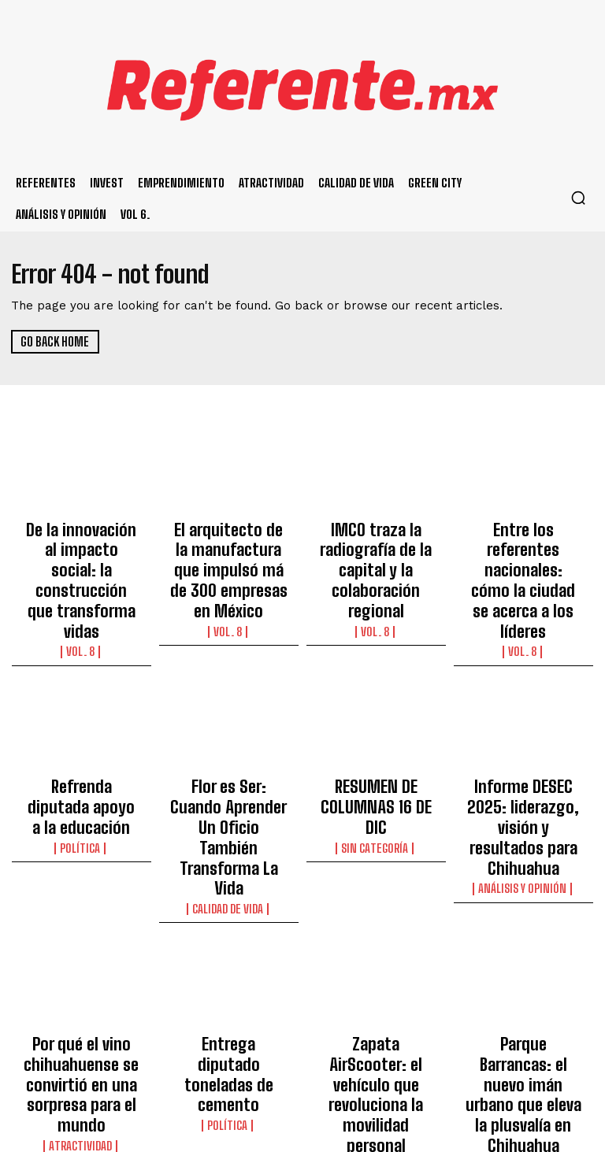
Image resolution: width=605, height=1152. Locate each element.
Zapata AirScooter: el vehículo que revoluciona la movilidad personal (376, 930)
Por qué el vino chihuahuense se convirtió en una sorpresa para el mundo (81, 937)
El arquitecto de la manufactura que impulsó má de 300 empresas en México (229, 548)
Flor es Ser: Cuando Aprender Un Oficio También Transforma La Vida (228, 739)
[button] (578, 197)
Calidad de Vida (228, 777)
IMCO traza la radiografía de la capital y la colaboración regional (376, 548)
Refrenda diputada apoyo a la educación (81, 725)
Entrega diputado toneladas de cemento (228, 916)
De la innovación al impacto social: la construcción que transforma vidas (81, 548)
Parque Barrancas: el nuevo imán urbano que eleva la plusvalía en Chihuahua (523, 930)
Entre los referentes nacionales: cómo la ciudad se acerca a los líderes (523, 548)
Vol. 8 (81, 585)
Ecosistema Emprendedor (376, 974)
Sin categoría (376, 748)
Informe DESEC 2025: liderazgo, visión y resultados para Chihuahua (523, 739)
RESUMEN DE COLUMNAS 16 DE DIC (376, 725)
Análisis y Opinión (523, 777)
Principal (523, 968)
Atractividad (81, 982)
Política (81, 748)
